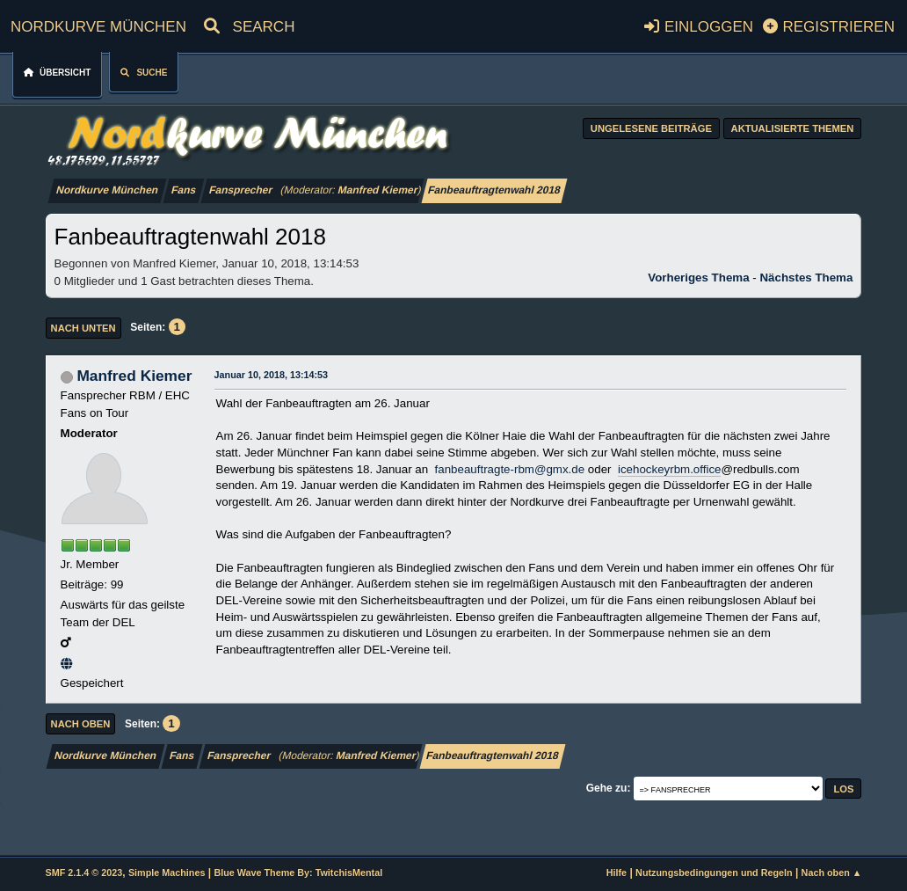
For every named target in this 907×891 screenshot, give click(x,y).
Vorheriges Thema (698, 277)
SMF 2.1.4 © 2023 (84, 872)
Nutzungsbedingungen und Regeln (713, 872)
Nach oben (81, 724)
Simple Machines (166, 872)
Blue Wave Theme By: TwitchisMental (298, 872)
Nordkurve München (98, 24)
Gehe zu (607, 788)
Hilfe (616, 872)
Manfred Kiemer (378, 190)
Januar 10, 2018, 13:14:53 (271, 374)
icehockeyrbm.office (670, 469)
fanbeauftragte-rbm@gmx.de (510, 469)
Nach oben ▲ (832, 872)
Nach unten (83, 328)
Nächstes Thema (806, 277)
